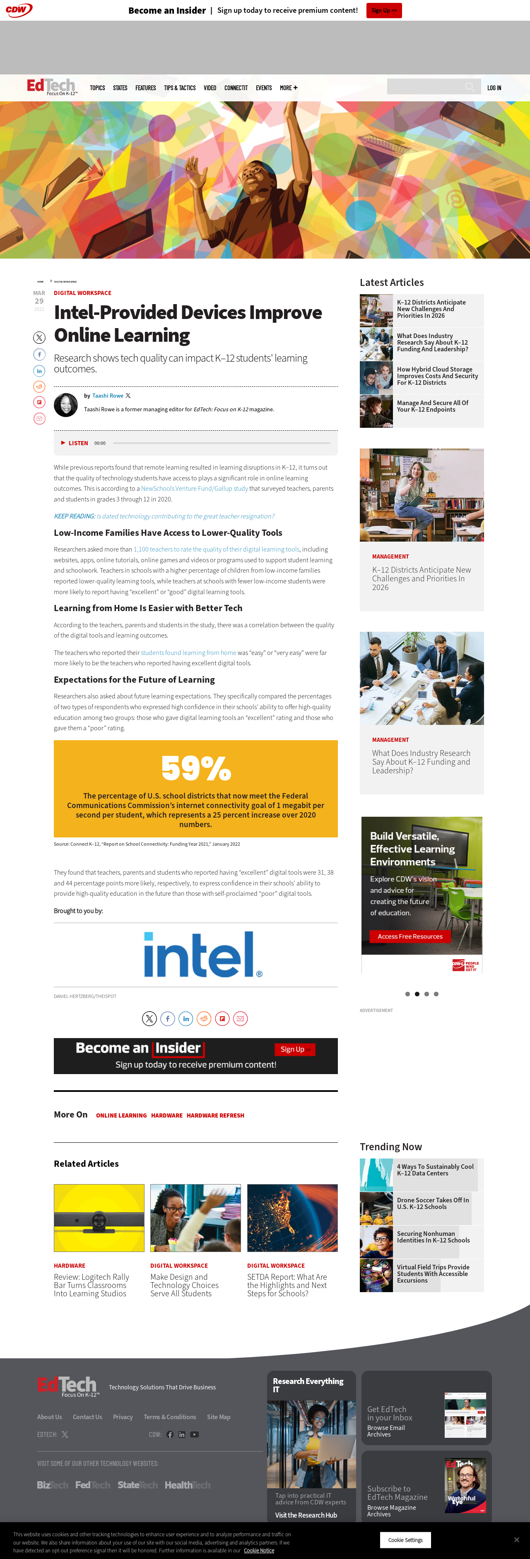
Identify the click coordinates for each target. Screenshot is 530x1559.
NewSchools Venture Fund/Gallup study (194, 488)
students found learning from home (188, 652)
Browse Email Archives (386, 1431)
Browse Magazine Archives (391, 1511)
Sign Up (380, 10)
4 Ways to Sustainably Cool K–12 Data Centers (435, 1170)
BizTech (52, 1485)
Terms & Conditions (170, 1417)
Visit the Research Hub (306, 1515)
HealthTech (187, 1485)
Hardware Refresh (215, 1115)
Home (40, 281)
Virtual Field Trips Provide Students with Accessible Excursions (433, 1274)
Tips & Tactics (179, 88)
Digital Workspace (65, 281)
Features (145, 88)
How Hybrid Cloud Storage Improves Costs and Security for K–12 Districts (437, 376)
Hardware (167, 1115)
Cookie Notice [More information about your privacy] (259, 1550)
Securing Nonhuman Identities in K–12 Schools (433, 1237)
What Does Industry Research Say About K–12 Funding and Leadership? (432, 343)
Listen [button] (78, 443)
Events (264, 88)
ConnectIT (236, 88)
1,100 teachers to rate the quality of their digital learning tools (216, 549)
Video (210, 88)
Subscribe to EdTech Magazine (397, 1493)
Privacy (123, 1417)
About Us (49, 1417)
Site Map (219, 1417)
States (120, 88)
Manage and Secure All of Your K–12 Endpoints (432, 406)
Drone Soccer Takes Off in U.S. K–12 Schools (433, 1203)
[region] (265, 1540)
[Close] (517, 1539)
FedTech (93, 1485)
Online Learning (121, 1115)
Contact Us (87, 1417)
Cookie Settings (405, 1539)
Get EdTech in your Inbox (389, 1413)
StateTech (138, 1485)
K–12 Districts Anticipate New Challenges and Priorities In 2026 (431, 309)
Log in (494, 87)
